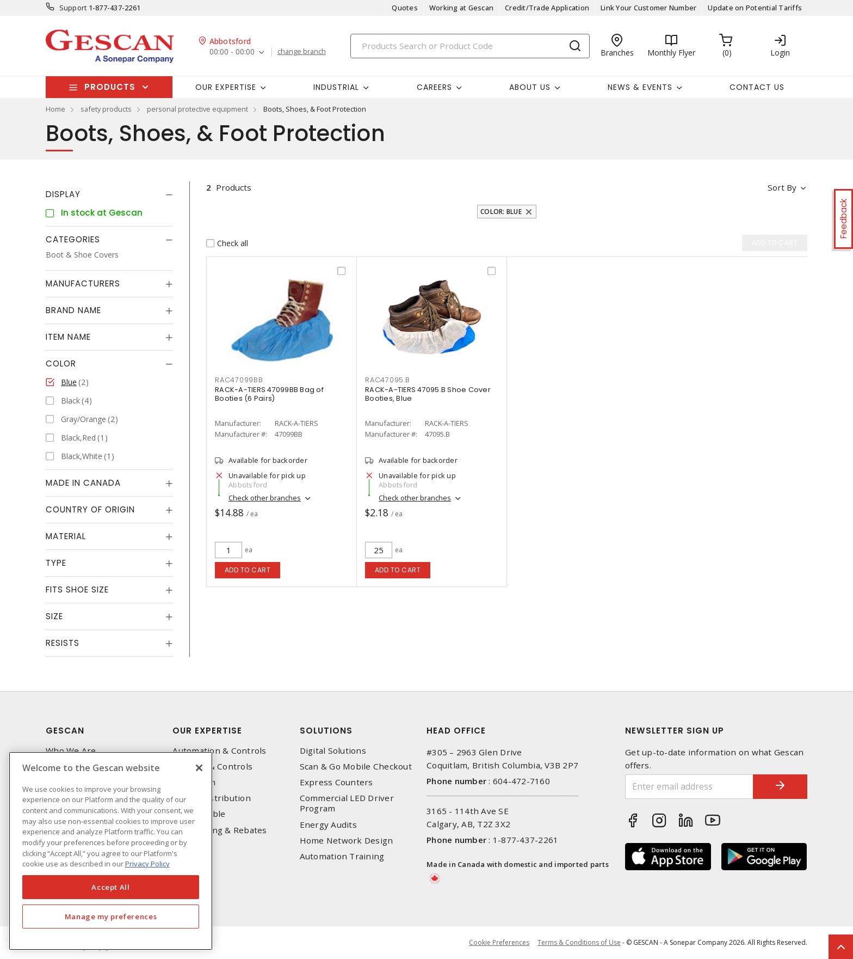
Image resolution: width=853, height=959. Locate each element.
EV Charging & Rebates (219, 830)
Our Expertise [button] (225, 87)
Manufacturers (83, 283)
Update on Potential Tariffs (755, 8)
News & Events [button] (640, 87)
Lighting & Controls (212, 766)
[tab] (109, 194)
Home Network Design (346, 840)
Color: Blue (501, 211)
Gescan (65, 730)
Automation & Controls (219, 751)
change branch (301, 51)
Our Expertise (207, 730)
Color (61, 363)
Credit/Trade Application (547, 8)
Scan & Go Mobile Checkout (356, 766)
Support (73, 8)
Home (55, 109)
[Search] (470, 46)
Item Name (68, 337)
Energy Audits (328, 825)
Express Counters (336, 782)
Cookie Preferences (499, 942)
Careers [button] (434, 87)
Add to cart (248, 570)
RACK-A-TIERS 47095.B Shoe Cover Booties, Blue (428, 394)
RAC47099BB (239, 379)
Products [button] (109, 87)
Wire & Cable (198, 814)
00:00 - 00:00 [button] (232, 52)
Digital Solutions (333, 751)
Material (66, 536)
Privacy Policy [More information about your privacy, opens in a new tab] (147, 864)
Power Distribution (211, 798)
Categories (73, 239)
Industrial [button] (336, 87)
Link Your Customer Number (648, 8)
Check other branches (264, 498)
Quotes (405, 8)
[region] (111, 851)
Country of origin (90, 509)
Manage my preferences (111, 916)
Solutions (326, 730)
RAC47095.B (387, 379)
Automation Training (342, 856)
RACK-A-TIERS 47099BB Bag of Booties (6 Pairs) (269, 394)
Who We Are (71, 751)
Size (54, 616)
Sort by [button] (782, 187)
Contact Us (757, 87)
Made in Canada (83, 482)
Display (63, 194)
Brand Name (73, 310)
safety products (106, 109)
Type (56, 563)
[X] (199, 768)
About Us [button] (530, 87)
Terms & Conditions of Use (579, 942)
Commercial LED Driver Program (347, 803)
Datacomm (193, 782)
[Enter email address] (689, 786)
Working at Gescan (461, 8)
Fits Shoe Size (77, 589)
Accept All (110, 887)
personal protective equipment (197, 109)
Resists (62, 643)
